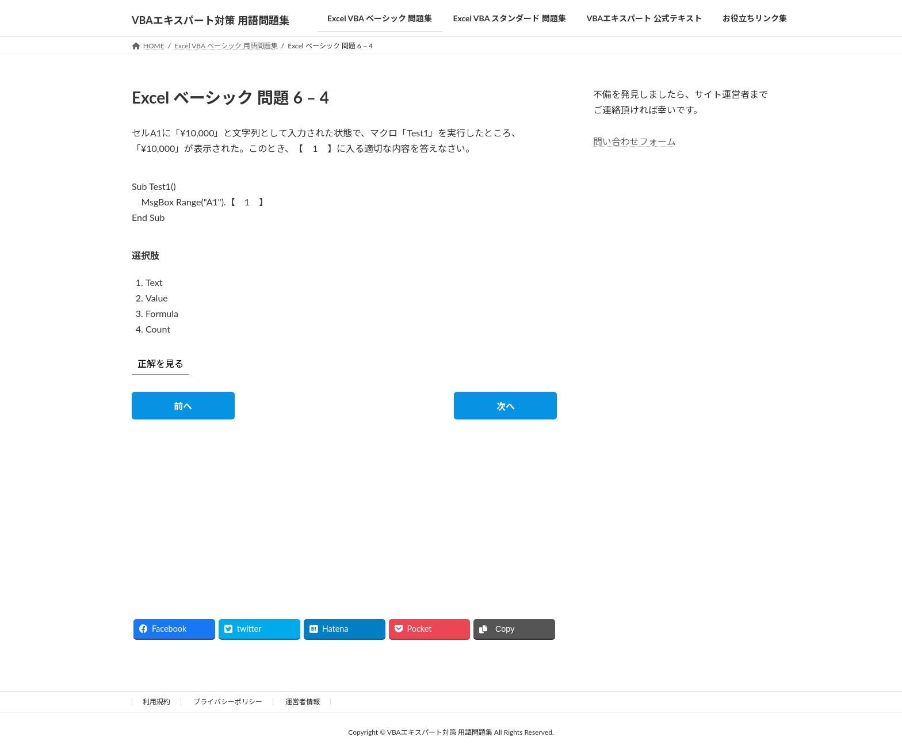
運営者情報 (302, 701)
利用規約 (156, 701)
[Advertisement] (234, 509)
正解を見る (160, 363)
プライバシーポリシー (227, 701)
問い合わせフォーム (634, 140)
